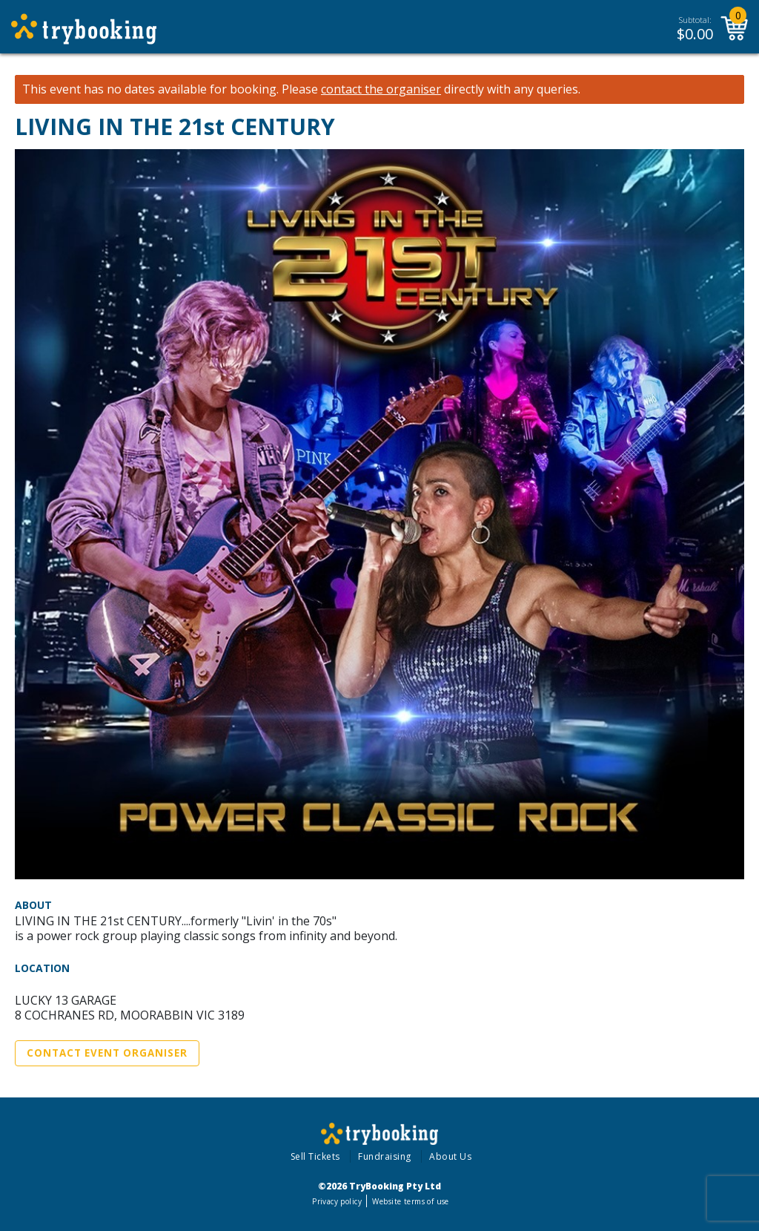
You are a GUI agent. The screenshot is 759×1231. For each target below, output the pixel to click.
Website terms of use (410, 1201)
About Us (450, 1156)
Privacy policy (337, 1201)
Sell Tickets (315, 1156)
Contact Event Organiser (107, 1053)
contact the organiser (381, 89)
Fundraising (384, 1156)
